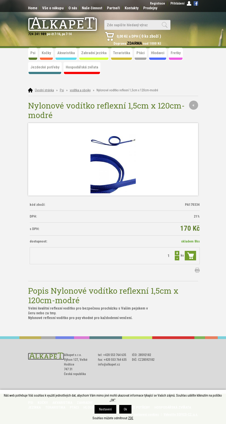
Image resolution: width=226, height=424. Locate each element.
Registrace (157, 3)
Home (32, 8)
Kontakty (132, 8)
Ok (125, 409)
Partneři (113, 8)
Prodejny (150, 8)
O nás (72, 8)
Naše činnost (92, 8)
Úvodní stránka (44, 90)
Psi (62, 90)
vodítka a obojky (80, 90)
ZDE (130, 418)
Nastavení (105, 409)
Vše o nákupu (53, 8)
